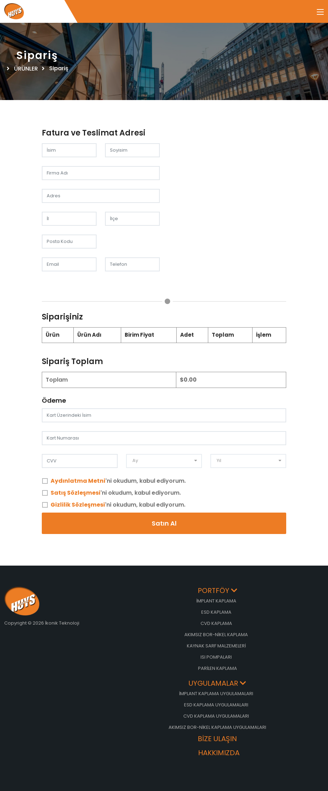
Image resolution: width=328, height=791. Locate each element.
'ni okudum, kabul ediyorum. (118, 481)
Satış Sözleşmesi (75, 493)
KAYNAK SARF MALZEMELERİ (216, 645)
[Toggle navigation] (320, 12)
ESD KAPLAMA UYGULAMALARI (216, 704)
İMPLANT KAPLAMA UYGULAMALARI (216, 693)
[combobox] (164, 461)
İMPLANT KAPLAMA (216, 601)
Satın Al (164, 523)
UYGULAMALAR (217, 683)
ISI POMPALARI (216, 657)
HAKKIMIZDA (219, 753)
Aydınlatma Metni (78, 481)
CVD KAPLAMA (216, 623)
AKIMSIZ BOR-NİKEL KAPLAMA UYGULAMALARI (217, 727)
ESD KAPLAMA (216, 612)
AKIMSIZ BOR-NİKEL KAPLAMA (216, 634)
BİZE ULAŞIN (217, 739)
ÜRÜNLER (26, 69)
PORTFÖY (217, 591)
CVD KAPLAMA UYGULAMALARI (216, 716)
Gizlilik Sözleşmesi (78, 505)
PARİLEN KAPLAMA (217, 668)
